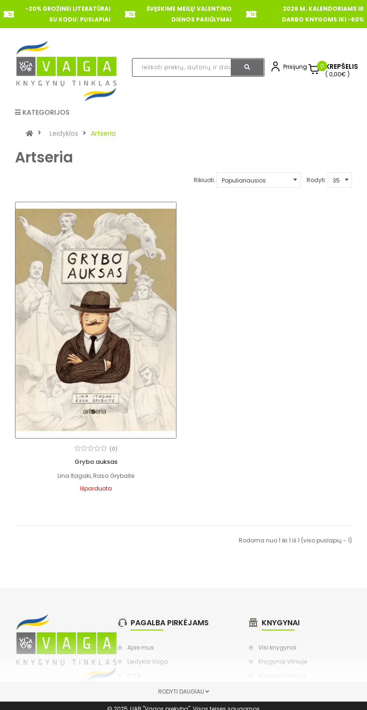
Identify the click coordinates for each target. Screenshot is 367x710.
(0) (113, 449)
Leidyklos (64, 133)
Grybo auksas (95, 461)
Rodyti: (316, 180)
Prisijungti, (297, 67)
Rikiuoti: (204, 180)
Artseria (103, 133)
